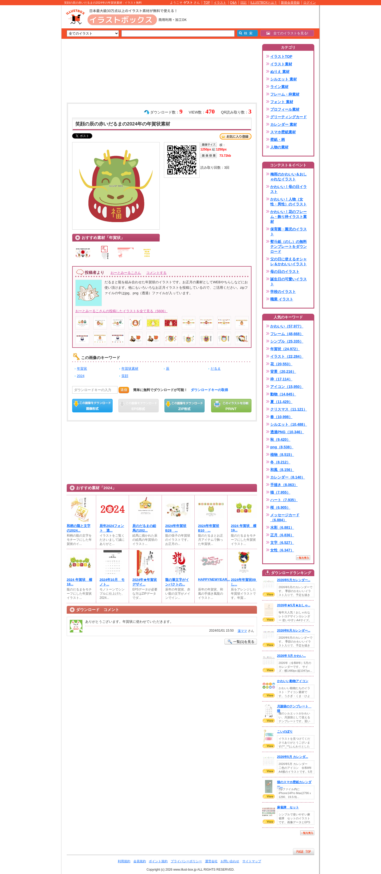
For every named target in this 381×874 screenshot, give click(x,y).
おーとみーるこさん (125, 273)
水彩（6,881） (282, 527)
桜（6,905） (280, 507)
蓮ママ (242, 631)
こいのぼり (285, 731)
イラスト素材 (281, 64)
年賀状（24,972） (285, 349)
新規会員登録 (290, 2)
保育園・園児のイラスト (288, 231)
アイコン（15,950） (286, 387)
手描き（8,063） (284, 485)
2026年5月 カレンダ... (292, 757)
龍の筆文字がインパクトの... (177, 582)
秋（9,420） (280, 439)
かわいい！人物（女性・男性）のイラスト (288, 201)
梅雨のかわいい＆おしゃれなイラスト (288, 176)
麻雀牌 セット (288, 807)
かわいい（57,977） (286, 326)
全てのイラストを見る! (287, 33)
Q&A (233, 2)
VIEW (269, 594)
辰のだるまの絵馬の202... (144, 528)
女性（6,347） (282, 550)
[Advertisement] (37, 86)
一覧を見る (303, 557)
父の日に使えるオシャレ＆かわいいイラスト (288, 261)
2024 (80, 376)
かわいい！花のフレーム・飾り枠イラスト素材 (288, 217)
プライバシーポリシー (186, 861)
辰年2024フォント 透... (112, 528)
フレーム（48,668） (286, 334)
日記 (243, 2)
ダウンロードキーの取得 (209, 390)
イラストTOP (281, 56)
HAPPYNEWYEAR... (211, 579)
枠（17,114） (281, 379)
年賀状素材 (129, 368)
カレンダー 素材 (283, 124)
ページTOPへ (303, 851)
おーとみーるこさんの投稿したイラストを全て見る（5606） (121, 311)
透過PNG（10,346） (287, 432)
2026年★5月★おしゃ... (293, 605)
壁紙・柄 (277, 139)
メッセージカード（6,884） (284, 517)
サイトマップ (251, 861)
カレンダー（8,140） (287, 477)
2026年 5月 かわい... (291, 656)
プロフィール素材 (284, 109)
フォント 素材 (281, 102)
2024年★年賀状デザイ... (144, 582)
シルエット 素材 (283, 79)
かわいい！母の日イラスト (288, 189)
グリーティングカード (288, 117)
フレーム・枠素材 (284, 94)
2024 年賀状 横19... (243, 528)
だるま (216, 368)
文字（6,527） (282, 542)
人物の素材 (279, 147)
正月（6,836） (282, 535)
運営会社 (211, 861)
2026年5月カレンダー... (293, 580)
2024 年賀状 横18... (79, 582)
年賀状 (82, 368)
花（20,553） (281, 364)
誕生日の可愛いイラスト (288, 281)
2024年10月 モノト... (112, 582)
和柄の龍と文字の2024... (78, 528)
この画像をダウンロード (92, 405)
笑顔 (124, 376)
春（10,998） (281, 417)
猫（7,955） (280, 492)
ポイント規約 (158, 861)
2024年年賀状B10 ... (208, 528)
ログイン (309, 2)
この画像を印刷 (231, 405)
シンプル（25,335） (286, 341)
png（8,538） (281, 447)
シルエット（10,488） (288, 424)
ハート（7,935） (284, 500)
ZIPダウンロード (184, 405)
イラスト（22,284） (286, 356)
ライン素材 (279, 87)
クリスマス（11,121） (288, 409)
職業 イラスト (281, 299)
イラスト (220, 2)
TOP (207, 2)
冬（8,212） (280, 462)
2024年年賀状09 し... (244, 582)
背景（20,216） (283, 371)
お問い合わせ (229, 861)
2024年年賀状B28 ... (175, 528)
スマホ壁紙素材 (283, 132)
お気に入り (235, 136)
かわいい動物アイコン (292, 681)
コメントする (156, 273)
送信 (123, 390)
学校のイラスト (283, 292)
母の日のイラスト (284, 271)
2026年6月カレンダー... (293, 630)
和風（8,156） (282, 470)
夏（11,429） (281, 402)
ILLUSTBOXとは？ (263, 2)
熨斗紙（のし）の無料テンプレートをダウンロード (288, 247)
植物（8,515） (282, 454)
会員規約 (139, 861)
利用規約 (124, 861)
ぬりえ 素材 (280, 72)
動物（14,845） (283, 394)
